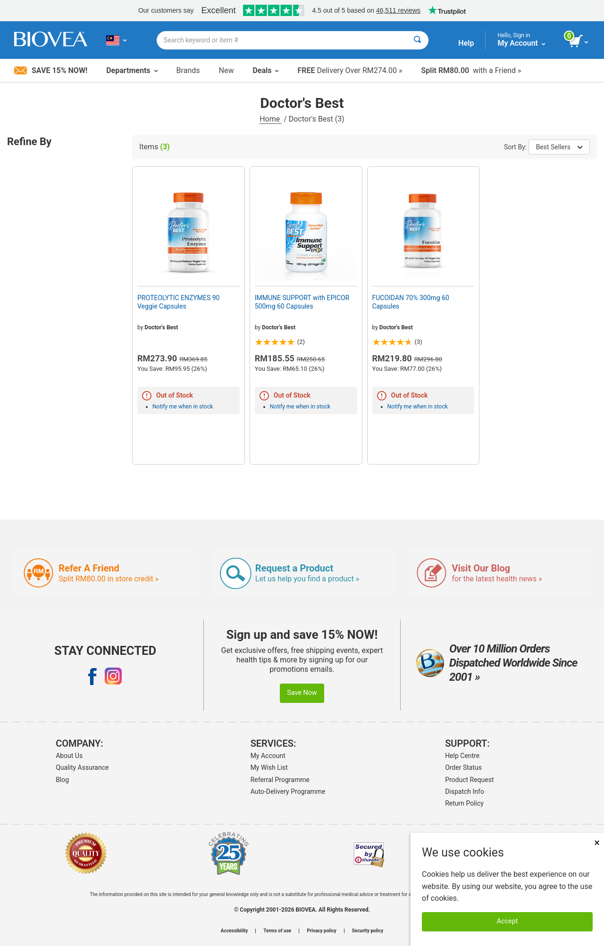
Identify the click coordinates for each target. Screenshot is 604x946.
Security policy (367, 931)
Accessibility (234, 931)
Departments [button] (131, 70)
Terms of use (277, 931)
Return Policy (464, 803)
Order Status (463, 767)
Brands (188, 70)
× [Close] (597, 842)
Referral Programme (280, 779)
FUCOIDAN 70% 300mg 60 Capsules (410, 302)
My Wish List (269, 767)
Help (466, 43)
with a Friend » (471, 70)
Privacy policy (321, 931)
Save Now (302, 693)
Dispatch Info (464, 791)
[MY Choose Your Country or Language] (116, 40)
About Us (69, 755)
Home (271, 118)
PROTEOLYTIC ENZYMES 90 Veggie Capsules (178, 302)
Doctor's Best (161, 327)
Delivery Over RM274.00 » (349, 70)
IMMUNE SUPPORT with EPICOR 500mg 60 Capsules (302, 302)
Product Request (469, 779)
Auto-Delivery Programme (288, 791)
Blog (62, 779)
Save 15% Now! (50, 70)
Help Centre (462, 755)
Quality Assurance (82, 767)
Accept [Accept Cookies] (507, 921)
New (226, 70)
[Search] (417, 40)
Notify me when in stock (182, 406)
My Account (268, 755)
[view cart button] (579, 41)
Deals (265, 70)
